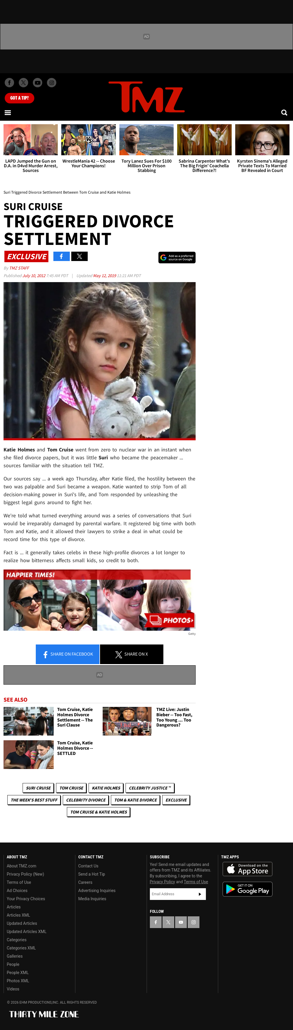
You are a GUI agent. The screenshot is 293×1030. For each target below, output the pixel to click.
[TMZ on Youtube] (37, 82)
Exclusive (176, 800)
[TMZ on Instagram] (51, 82)
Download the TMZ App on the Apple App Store (247, 869)
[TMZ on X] (23, 82)
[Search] (285, 112)
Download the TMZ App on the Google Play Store (247, 889)
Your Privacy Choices (26, 898)
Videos (13, 989)
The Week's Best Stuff (34, 800)
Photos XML (18, 980)
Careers (85, 882)
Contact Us (88, 866)
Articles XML (18, 915)
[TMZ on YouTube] (181, 922)
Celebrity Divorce (85, 800)
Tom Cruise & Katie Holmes (98, 812)
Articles (14, 907)
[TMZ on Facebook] (9, 82)
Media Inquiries (92, 898)
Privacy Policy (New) (25, 874)
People (13, 964)
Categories (16, 939)
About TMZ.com (21, 866)
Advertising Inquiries (97, 890)
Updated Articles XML (26, 931)
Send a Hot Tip (91, 874)
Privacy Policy (162, 881)
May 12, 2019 (105, 275)
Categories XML (21, 948)
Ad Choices (17, 890)
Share (67, 654)
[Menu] (8, 112)
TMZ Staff (19, 268)
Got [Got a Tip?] (19, 98)
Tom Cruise (71, 788)
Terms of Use (19, 882)
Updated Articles (22, 923)
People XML (18, 972)
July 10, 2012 (34, 275)
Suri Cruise (38, 788)
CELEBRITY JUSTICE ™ (150, 788)
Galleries (15, 956)
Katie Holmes (106, 788)
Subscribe (200, 894)
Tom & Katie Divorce (135, 800)
